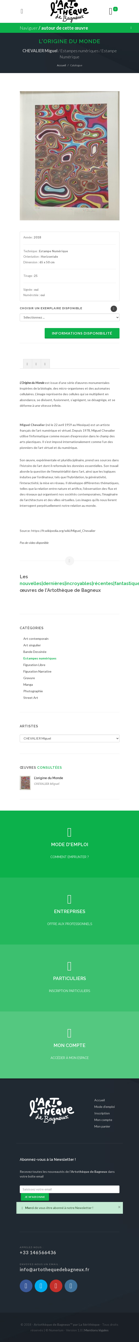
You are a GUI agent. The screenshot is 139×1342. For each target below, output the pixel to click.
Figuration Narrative (37, 671)
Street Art (30, 698)
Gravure (29, 678)
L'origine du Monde (48, 778)
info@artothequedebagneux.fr (55, 1269)
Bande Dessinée (34, 652)
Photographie (33, 691)
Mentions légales (96, 1330)
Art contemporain (36, 638)
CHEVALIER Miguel (46, 784)
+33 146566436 (38, 1252)
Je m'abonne (35, 1197)
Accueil (61, 65)
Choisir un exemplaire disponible (51, 308)
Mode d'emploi (104, 1107)
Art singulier (32, 645)
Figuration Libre (34, 665)
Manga (28, 684)
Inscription (102, 1113)
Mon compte (103, 1120)
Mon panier (102, 1126)
